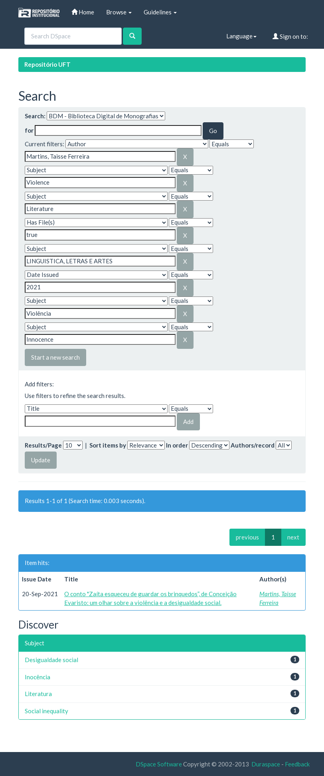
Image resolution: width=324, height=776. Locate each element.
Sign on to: (290, 36)
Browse (119, 12)
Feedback (297, 764)
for (29, 130)
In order (177, 445)
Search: (35, 115)
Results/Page (43, 445)
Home (82, 12)
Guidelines (160, 12)
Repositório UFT (47, 64)
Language (241, 36)
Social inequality (46, 710)
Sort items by (107, 445)
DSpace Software (159, 764)
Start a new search (55, 357)
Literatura (38, 693)
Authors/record (253, 445)
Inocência (37, 676)
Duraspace (265, 764)
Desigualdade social (51, 659)
